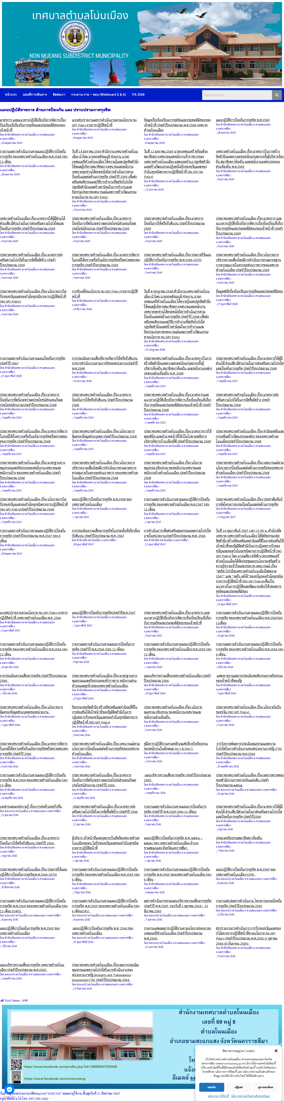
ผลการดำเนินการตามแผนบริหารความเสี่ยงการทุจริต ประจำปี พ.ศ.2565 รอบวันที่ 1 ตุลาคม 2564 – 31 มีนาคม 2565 (177, 906)
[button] (276, 1058)
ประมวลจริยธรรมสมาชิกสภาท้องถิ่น (239, 838)
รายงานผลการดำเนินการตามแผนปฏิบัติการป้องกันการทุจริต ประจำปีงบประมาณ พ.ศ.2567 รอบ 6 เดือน (32, 535)
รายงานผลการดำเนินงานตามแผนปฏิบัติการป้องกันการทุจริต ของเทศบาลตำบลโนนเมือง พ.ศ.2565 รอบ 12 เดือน (177, 649)
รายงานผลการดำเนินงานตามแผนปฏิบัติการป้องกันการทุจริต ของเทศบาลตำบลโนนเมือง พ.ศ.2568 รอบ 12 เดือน (33, 156)
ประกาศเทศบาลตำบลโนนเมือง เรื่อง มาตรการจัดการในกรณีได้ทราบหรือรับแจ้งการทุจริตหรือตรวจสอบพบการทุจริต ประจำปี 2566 (34, 749)
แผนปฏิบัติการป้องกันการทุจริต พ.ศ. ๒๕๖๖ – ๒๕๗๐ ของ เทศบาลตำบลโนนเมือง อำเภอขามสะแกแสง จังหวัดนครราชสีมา (173, 843)
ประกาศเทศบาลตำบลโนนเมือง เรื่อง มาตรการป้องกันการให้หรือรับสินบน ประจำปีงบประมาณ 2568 (102, 399)
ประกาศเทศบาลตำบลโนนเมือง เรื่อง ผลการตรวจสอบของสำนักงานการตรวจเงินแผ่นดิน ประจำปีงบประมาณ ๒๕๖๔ (250, 780)
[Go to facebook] (9, 1089)
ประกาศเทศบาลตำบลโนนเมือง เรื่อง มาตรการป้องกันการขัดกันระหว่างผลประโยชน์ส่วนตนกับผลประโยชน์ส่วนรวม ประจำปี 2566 (104, 780)
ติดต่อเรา (59, 94)
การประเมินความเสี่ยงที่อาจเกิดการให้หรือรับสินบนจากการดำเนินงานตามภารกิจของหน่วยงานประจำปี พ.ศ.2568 (105, 363)
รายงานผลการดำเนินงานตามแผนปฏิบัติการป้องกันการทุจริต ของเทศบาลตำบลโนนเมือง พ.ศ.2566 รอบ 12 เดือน (33, 649)
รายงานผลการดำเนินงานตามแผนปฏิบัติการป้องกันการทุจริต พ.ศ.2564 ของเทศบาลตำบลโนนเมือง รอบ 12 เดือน (33, 780)
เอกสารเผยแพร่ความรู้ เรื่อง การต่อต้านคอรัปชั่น (31, 806)
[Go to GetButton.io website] (9, 1097)
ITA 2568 (138, 94)
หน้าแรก (11, 94)
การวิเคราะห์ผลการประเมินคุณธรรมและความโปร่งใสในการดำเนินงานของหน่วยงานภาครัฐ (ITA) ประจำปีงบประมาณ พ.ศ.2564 (249, 749)
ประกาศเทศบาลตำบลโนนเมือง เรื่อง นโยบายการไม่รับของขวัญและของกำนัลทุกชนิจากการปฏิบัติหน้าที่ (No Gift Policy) (33, 296)
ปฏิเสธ (238, 1094)
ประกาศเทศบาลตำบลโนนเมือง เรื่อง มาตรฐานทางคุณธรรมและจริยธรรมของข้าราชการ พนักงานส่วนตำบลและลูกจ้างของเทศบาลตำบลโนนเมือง (104, 681)
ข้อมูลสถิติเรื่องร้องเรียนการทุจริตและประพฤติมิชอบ (249, 291)
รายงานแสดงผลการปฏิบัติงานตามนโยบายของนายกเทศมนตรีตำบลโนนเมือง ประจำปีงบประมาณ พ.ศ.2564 (177, 933)
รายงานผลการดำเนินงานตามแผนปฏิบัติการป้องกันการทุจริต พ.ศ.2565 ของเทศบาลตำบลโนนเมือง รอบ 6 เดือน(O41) (105, 906)
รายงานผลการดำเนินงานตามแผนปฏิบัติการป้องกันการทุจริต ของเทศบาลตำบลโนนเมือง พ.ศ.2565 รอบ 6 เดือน (105, 874)
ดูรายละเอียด (265, 1094)
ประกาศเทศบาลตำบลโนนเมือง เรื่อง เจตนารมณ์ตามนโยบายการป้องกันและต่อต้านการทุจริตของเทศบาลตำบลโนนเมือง (106, 749)
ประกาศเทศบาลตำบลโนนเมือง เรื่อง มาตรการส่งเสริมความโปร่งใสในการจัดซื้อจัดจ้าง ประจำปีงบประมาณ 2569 (31, 260)
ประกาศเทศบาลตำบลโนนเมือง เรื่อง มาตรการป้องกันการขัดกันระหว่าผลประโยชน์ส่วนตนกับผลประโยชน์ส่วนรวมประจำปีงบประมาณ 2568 (31, 399)
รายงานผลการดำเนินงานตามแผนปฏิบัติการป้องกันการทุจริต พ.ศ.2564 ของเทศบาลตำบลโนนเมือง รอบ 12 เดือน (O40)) (33, 906)
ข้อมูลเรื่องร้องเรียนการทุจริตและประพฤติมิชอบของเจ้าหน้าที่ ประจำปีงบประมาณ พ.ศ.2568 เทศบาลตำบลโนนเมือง (177, 125)
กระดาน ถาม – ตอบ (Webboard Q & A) (98, 94)
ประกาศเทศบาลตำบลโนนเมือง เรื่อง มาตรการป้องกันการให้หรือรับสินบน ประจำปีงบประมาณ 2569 (174, 223)
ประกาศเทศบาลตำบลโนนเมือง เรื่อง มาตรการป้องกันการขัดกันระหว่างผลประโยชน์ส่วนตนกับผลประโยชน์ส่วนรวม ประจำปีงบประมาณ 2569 (104, 223)
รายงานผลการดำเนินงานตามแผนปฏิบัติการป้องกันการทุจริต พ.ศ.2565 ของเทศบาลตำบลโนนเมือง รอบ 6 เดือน (177, 874)
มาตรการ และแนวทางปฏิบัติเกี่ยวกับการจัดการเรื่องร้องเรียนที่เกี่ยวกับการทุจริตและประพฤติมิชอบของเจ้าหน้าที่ (33, 125)
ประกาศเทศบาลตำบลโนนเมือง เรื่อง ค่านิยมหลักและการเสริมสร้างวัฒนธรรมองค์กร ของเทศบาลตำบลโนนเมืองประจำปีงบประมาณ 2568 (250, 436)
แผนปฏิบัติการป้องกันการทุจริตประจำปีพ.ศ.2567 (103, 612)
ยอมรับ (211, 1094)
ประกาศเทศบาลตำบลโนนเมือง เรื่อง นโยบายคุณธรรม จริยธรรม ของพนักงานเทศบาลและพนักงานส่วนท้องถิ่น (173, 712)
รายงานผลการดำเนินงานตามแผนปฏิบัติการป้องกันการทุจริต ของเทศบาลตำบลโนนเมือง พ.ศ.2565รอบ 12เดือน (249, 617)
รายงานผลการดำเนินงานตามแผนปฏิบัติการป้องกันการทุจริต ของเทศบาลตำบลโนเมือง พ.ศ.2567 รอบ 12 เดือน (177, 504)
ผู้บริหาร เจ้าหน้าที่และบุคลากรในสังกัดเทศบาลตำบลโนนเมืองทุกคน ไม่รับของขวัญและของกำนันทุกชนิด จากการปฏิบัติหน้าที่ (105, 843)
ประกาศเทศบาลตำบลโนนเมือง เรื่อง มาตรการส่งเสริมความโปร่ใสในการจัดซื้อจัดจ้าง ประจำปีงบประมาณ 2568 (247, 399)
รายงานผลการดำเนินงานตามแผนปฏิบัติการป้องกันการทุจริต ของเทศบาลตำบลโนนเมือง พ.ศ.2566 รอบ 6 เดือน (249, 649)
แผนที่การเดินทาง (35, 94)
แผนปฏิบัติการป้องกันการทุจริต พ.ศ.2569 (243, 120)
